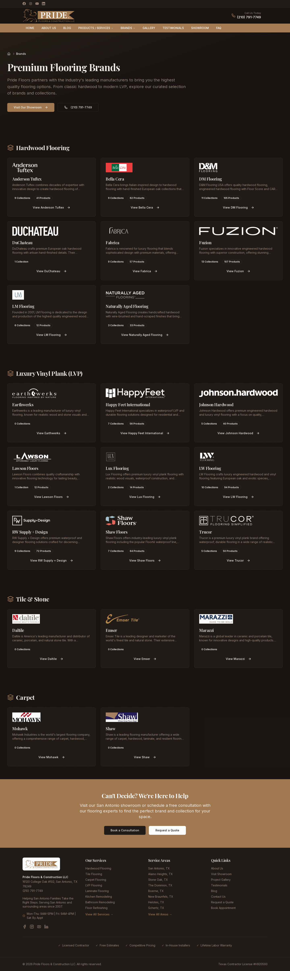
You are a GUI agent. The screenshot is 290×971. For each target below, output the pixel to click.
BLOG (67, 28)
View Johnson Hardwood (239, 433)
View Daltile (51, 658)
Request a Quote (167, 830)
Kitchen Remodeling (98, 896)
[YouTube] (37, 3)
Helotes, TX (156, 902)
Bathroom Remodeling (100, 902)
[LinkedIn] (43, 3)
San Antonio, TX (159, 868)
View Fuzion (238, 271)
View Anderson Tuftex (51, 207)
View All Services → (99, 914)
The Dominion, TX (160, 885)
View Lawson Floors (51, 496)
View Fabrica (145, 271)
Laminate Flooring (97, 891)
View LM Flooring (51, 334)
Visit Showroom (221, 874)
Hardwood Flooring (98, 868)
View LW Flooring (238, 496)
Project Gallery (221, 879)
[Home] (8, 53)
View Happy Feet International (145, 433)
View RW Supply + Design (51, 560)
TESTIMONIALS (173, 28)
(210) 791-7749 (249, 17)
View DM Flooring (238, 207)
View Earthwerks (52, 433)
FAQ (218, 28)
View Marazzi (238, 658)
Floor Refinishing (96, 908)
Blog (214, 891)
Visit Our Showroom (31, 107)
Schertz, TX (156, 908)
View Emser (145, 658)
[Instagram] (30, 3)
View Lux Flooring (145, 496)
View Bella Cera (145, 207)
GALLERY (149, 28)
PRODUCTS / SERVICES (95, 28)
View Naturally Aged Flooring (145, 334)
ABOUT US (48, 28)
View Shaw (145, 757)
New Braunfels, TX (160, 896)
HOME (30, 28)
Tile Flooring (93, 874)
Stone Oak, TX (158, 879)
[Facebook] (24, 3)
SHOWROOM (200, 28)
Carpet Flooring (95, 879)
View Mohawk (51, 757)
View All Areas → (160, 914)
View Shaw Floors (145, 560)
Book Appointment (223, 908)
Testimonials (219, 885)
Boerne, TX (156, 891)
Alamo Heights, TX (160, 874)
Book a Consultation (125, 830)
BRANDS (128, 28)
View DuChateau (51, 271)
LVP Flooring (93, 885)
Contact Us (218, 896)
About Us (217, 868)
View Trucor (238, 560)
